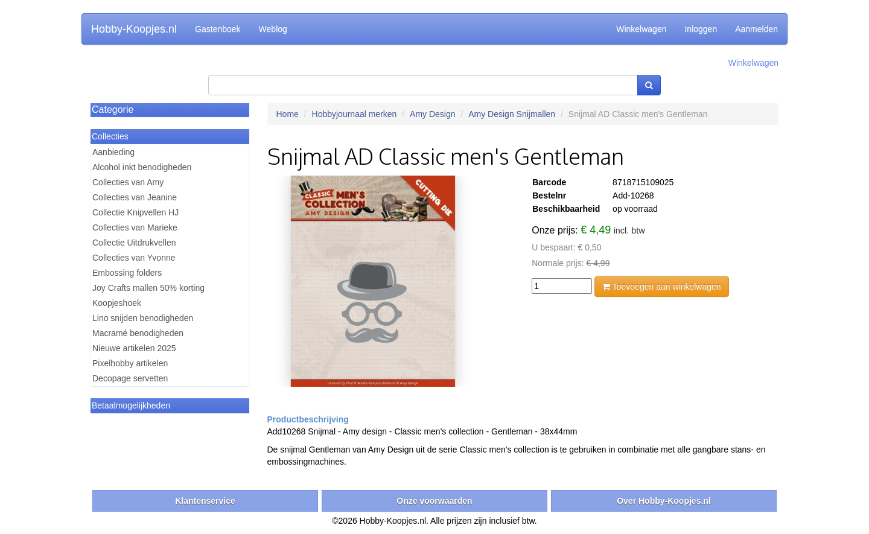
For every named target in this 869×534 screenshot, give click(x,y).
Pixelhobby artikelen (130, 363)
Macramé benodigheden (137, 333)
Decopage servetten (130, 378)
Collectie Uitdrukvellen (134, 242)
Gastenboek (218, 29)
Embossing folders (127, 273)
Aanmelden (756, 29)
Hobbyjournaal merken (354, 114)
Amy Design (432, 114)
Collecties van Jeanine (134, 197)
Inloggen (700, 29)
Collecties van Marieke (134, 227)
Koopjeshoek (116, 303)
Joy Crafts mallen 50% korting (148, 288)
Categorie (112, 109)
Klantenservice (205, 501)
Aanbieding (113, 152)
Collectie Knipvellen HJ (135, 212)
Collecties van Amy (128, 182)
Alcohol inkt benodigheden (141, 167)
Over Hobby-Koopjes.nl (664, 501)
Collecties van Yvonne (134, 257)
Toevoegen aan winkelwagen (661, 286)
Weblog (273, 29)
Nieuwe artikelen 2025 (134, 348)
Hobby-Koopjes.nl (134, 29)
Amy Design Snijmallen (511, 114)
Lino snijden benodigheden (142, 318)
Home (287, 114)
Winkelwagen (641, 29)
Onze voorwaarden (434, 501)
